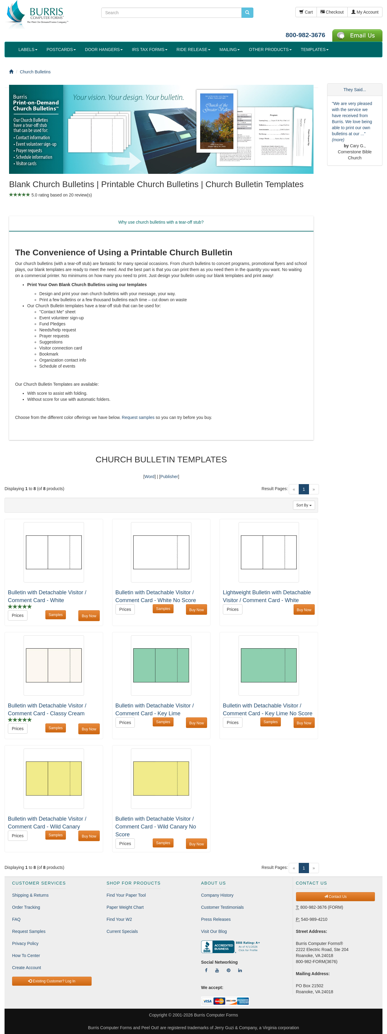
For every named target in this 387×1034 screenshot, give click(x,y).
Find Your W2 (119, 919)
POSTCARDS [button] (61, 49)
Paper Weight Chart (125, 907)
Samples (56, 615)
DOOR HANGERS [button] (104, 49)
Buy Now (89, 616)
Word (149, 476)
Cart (306, 12)
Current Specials (122, 931)
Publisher (169, 476)
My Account (365, 12)
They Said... (354, 89)
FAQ (16, 919)
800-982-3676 (305, 34)
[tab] (161, 223)
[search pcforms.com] (247, 13)
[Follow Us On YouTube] (217, 970)
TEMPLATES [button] (315, 49)
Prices (18, 615)
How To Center (26, 955)
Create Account (26, 967)
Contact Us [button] (335, 897)
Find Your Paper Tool (126, 895)
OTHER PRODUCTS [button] (270, 49)
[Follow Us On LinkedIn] (240, 970)
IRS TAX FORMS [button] (149, 49)
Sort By (304, 505)
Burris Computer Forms (216, 1015)
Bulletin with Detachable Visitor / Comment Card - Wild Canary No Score (155, 827)
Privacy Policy (25, 943)
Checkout (332, 12)
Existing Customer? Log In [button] (51, 981)
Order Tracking (26, 907)
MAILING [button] (230, 49)
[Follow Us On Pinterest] (228, 970)
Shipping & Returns (30, 895)
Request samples (138, 417)
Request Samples (29, 931)
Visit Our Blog (214, 931)
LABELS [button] (27, 49)
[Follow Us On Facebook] (206, 970)
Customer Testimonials (222, 907)
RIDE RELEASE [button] (193, 49)
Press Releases (216, 919)
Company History (217, 895)
